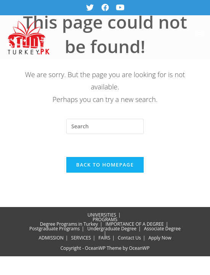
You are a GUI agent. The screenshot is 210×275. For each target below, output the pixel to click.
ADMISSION (51, 239)
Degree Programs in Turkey (69, 225)
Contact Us (129, 239)
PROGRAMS (105, 220)
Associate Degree (162, 229)
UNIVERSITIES (101, 216)
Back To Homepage (105, 165)
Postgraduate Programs (54, 229)
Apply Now (160, 239)
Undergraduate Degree (111, 229)
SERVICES (81, 239)
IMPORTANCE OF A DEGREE (135, 225)
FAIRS (104, 239)
